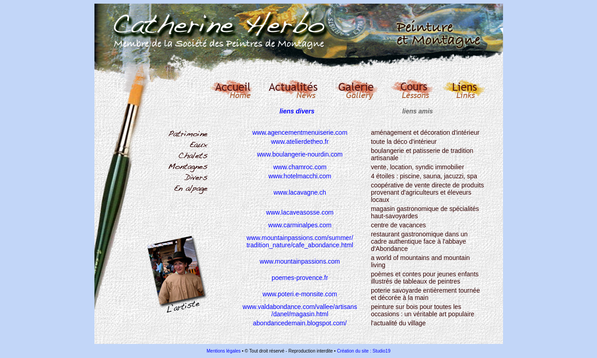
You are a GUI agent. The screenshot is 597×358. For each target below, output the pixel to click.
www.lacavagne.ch (299, 192)
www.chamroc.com (299, 167)
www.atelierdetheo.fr (300, 141)
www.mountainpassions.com (300, 261)
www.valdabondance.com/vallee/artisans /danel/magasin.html (299, 310)
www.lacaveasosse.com (300, 212)
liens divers (297, 111)
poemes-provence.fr (299, 277)
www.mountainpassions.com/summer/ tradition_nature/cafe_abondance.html (300, 241)
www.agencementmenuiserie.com (299, 132)
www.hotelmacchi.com (299, 176)
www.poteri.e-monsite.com (299, 294)
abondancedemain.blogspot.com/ (299, 323)
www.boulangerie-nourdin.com (299, 154)
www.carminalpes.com (299, 225)
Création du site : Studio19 (363, 350)
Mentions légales (224, 350)
